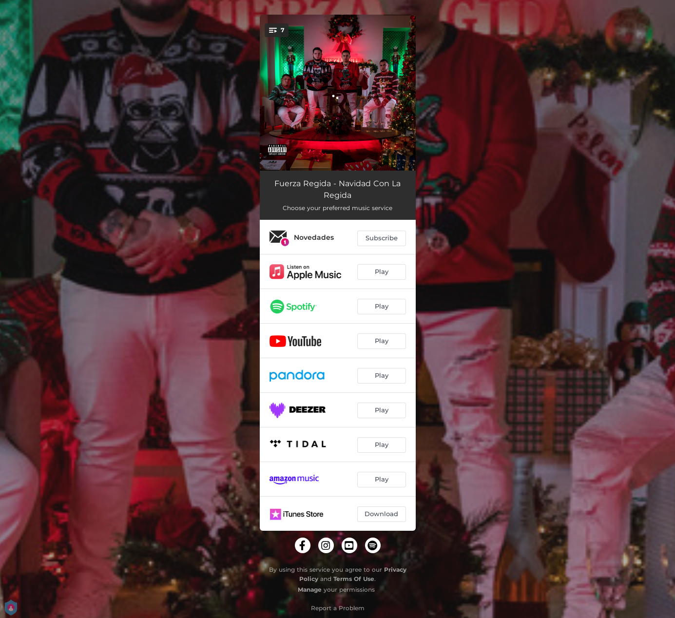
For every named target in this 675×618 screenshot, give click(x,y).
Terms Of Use (353, 578)
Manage (310, 589)
